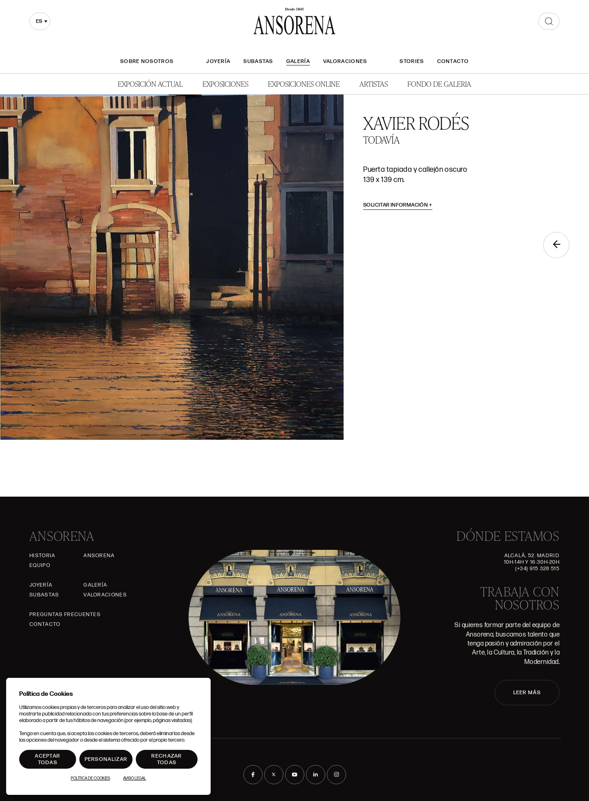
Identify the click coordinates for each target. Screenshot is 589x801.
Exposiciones (225, 84)
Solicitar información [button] (397, 205)
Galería (298, 61)
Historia (42, 555)
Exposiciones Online (304, 84)
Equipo (39, 565)
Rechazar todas (166, 759)
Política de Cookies (90, 778)
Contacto (453, 61)
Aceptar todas (47, 759)
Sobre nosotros (146, 61)
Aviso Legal (134, 778)
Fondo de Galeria (439, 84)
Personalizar (106, 759)
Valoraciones (345, 61)
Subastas (258, 61)
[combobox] (39, 21)
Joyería (218, 61)
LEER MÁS (527, 692)
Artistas (374, 84)
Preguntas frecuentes (65, 614)
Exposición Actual (150, 84)
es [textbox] (39, 21)
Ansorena (99, 555)
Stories (412, 61)
